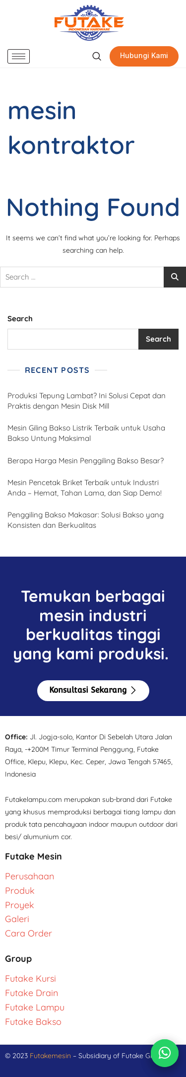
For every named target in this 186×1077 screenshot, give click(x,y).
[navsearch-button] (96, 57)
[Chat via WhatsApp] (165, 1053)
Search (20, 318)
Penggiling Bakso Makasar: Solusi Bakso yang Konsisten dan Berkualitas (85, 520)
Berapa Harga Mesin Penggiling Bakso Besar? (85, 460)
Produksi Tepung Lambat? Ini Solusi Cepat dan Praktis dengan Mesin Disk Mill (86, 401)
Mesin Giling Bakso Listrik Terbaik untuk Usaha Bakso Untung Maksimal (86, 433)
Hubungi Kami (144, 55)
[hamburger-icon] (18, 56)
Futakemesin (51, 1055)
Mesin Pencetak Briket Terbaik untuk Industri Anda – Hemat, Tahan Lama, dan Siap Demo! (84, 488)
